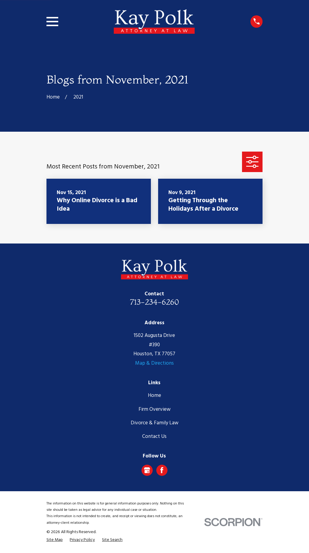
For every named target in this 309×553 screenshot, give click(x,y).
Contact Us (154, 436)
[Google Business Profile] (147, 470)
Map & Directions (154, 363)
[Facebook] (162, 470)
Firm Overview (154, 409)
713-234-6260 (154, 301)
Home (154, 395)
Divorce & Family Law (154, 423)
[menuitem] (54, 540)
